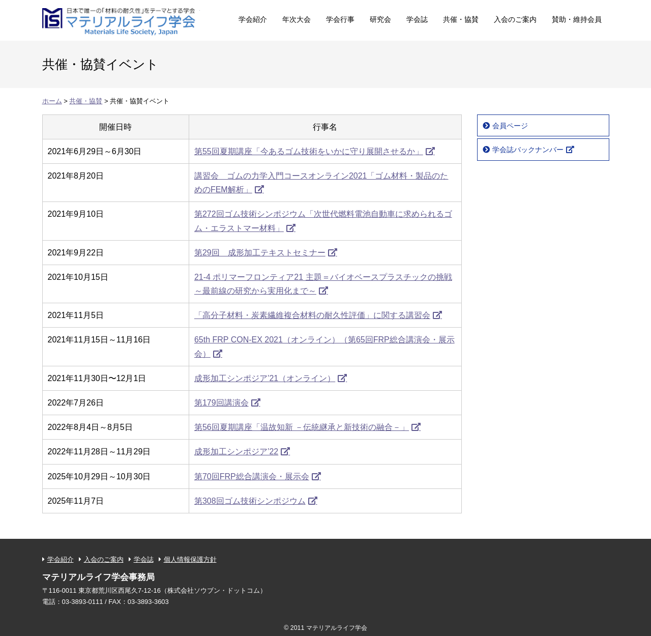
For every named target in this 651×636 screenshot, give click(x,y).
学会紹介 (253, 19)
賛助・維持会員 (577, 19)
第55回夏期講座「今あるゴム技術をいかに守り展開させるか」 (308, 151)
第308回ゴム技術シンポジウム (250, 501)
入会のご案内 (515, 19)
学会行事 (340, 19)
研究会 (380, 19)
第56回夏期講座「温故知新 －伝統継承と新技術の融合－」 (301, 427)
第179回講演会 (221, 402)
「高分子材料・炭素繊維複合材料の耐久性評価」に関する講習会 (312, 315)
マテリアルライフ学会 (121, 19)
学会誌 (417, 19)
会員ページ (510, 126)
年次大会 (296, 19)
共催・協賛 (461, 19)
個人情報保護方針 (190, 559)
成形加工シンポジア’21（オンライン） (264, 378)
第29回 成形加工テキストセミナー (260, 252)
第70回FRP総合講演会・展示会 (251, 476)
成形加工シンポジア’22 (236, 451)
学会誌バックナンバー (528, 150)
